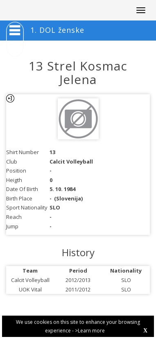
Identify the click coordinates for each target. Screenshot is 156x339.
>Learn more (90, 330)
